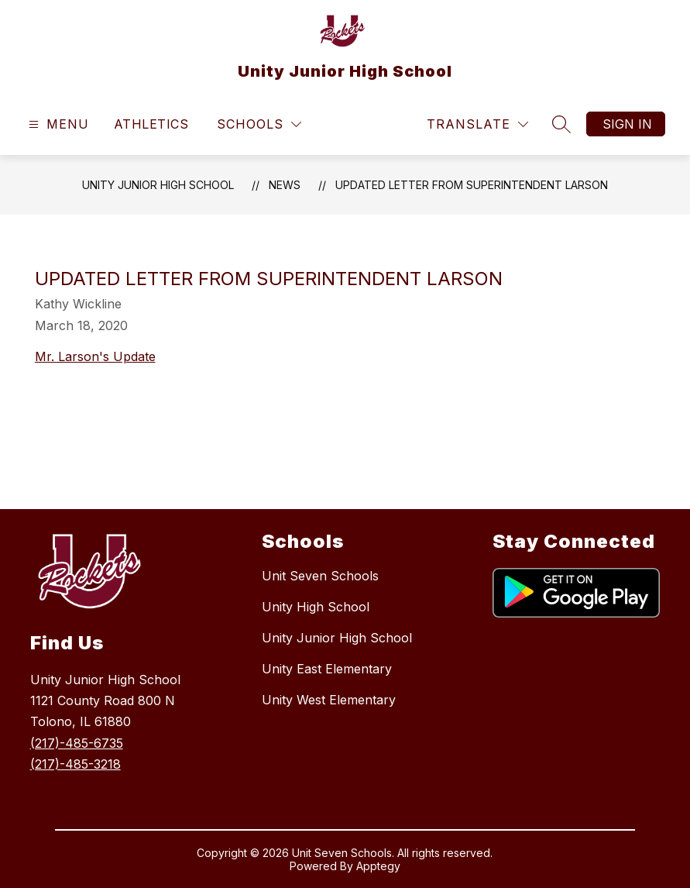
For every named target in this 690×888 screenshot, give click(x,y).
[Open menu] (57, 124)
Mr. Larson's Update (95, 356)
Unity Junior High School (158, 184)
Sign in (627, 124)
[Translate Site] (477, 124)
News (284, 184)
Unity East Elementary (327, 668)
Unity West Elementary (329, 699)
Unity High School (315, 606)
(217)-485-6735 (76, 743)
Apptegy (378, 866)
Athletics (151, 124)
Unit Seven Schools (320, 575)
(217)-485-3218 (75, 764)
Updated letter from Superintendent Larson (471, 184)
